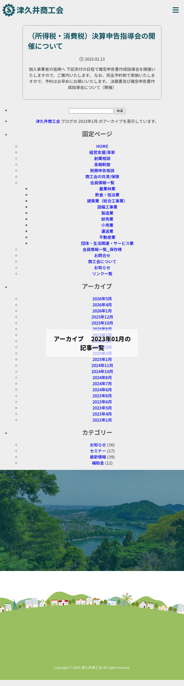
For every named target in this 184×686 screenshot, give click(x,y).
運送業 (107, 231)
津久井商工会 (40, 9)
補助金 (98, 463)
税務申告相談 (102, 170)
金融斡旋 (102, 164)
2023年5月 (102, 408)
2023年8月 (102, 396)
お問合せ (102, 255)
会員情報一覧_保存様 (102, 249)
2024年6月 (102, 389)
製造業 (107, 213)
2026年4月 (102, 305)
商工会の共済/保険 (102, 176)
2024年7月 (102, 383)
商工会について (102, 261)
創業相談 (102, 158)
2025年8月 (102, 329)
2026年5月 (102, 298)
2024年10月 (102, 371)
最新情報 (98, 457)
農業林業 (107, 189)
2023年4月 (102, 414)
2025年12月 (102, 317)
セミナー (98, 451)
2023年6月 (102, 402)
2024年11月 (102, 365)
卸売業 (107, 219)
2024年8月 (102, 377)
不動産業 (107, 237)
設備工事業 (107, 207)
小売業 (107, 225)
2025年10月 (102, 323)
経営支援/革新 (102, 152)
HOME (102, 146)
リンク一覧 (102, 273)
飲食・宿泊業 (107, 195)
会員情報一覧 (102, 182)
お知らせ (102, 267)
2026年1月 (102, 311)
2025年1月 (102, 359)
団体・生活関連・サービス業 (107, 243)
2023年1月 (102, 420)
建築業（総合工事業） (107, 201)
